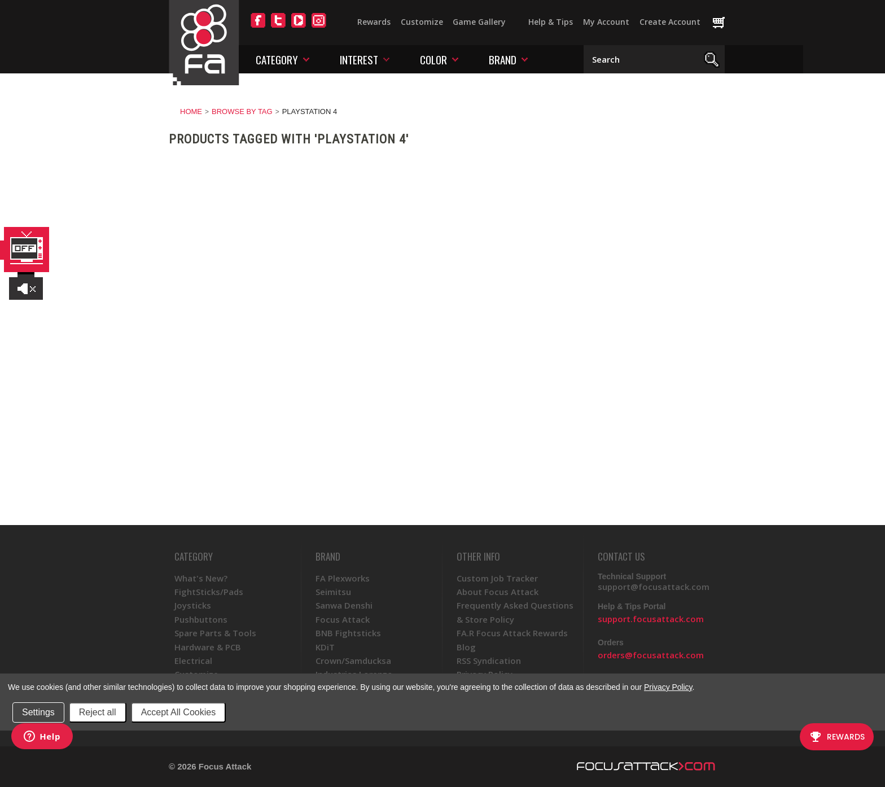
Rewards (374, 21)
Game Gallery (479, 21)
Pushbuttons (200, 619)
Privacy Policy (668, 687)
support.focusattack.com (651, 618)
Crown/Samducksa (353, 660)
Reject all (97, 712)
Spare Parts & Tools (215, 633)
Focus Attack (343, 619)
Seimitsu (333, 591)
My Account (606, 21)
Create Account (669, 21)
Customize (422, 21)
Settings (38, 712)
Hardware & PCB (207, 647)
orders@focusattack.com (651, 655)
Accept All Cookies (178, 712)
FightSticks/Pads (208, 591)
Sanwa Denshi (344, 605)
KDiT (325, 647)
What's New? (200, 578)
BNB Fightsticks (348, 633)
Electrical (193, 660)
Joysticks (192, 605)
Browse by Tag (242, 111)
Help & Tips (550, 21)
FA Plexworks (343, 578)
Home (191, 111)
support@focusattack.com (653, 586)
